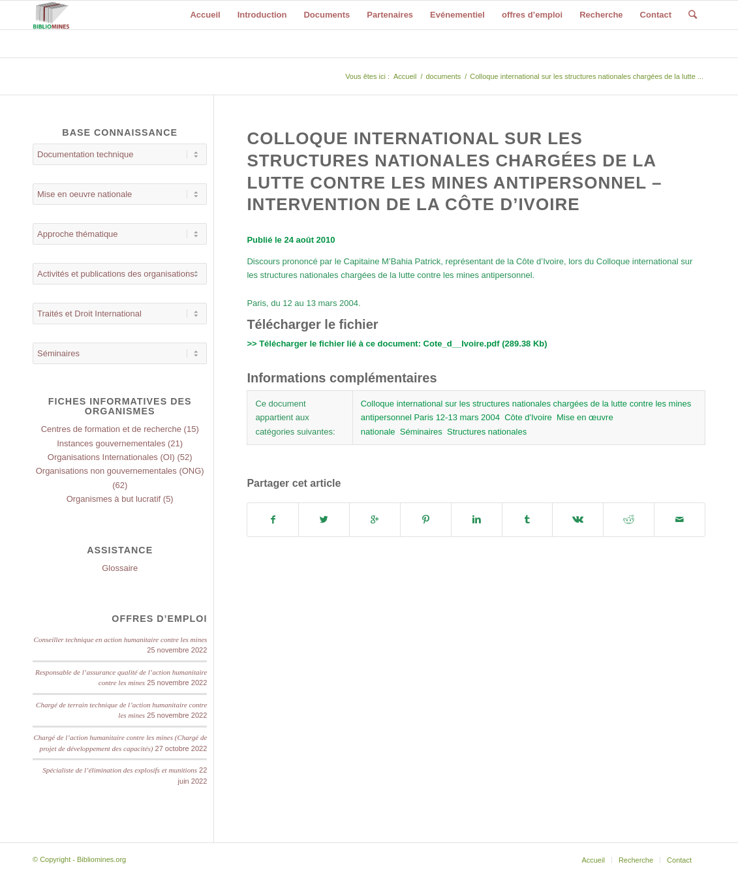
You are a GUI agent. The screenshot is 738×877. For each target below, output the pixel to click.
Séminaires (421, 432)
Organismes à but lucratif (114, 499)
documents (443, 76)
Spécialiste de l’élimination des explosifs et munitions (119, 770)
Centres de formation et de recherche (111, 429)
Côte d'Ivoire (528, 417)
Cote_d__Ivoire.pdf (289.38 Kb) (485, 343)
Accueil (404, 76)
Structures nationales (487, 432)
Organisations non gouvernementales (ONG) (120, 471)
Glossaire (120, 568)
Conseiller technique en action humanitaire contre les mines (121, 639)
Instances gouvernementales (111, 443)
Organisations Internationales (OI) (111, 457)
